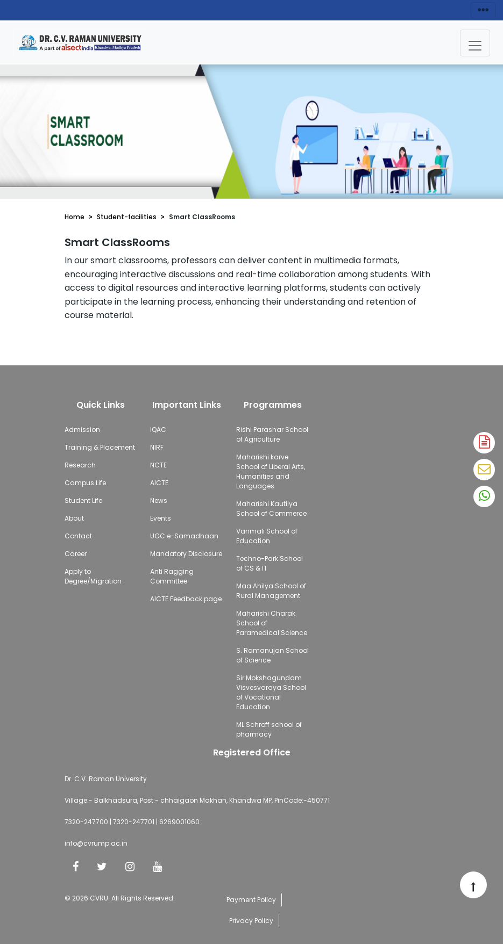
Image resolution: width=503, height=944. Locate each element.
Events (160, 518)
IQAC (158, 429)
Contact (78, 536)
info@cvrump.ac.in (96, 843)
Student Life (83, 500)
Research (80, 465)
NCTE (158, 465)
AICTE (159, 482)
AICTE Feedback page (186, 598)
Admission (82, 429)
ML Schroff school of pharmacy (269, 729)
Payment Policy (251, 899)
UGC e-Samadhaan (184, 536)
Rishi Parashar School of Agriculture (272, 434)
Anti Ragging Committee (172, 576)
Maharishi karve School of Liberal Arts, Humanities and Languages (270, 471)
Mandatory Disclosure (186, 553)
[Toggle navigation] (475, 43)
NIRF (157, 447)
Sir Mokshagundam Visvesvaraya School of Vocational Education (271, 692)
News (158, 500)
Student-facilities (127, 216)
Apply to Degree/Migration (93, 576)
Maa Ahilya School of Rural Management (271, 590)
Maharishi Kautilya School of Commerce (271, 508)
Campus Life (85, 482)
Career (76, 553)
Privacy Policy (251, 920)
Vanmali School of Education (266, 536)
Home (74, 216)
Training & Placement (100, 447)
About (74, 518)
